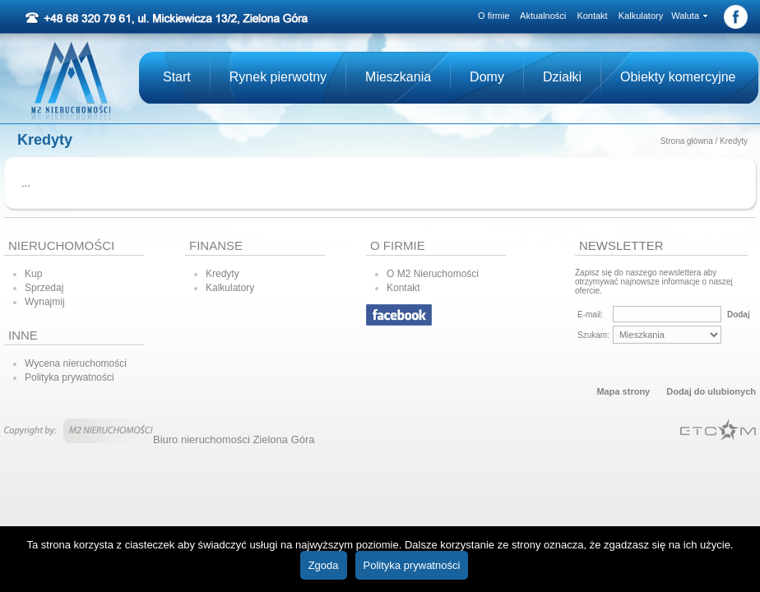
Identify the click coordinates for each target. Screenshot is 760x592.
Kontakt (592, 16)
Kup (33, 274)
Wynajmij (45, 302)
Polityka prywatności (69, 377)
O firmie (494, 16)
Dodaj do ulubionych (711, 391)
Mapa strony (623, 391)
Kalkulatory (641, 16)
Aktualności (543, 16)
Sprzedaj (44, 288)
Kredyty (734, 141)
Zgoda (323, 565)
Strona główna (686, 141)
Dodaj (738, 314)
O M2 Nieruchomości (433, 274)
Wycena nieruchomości (76, 363)
